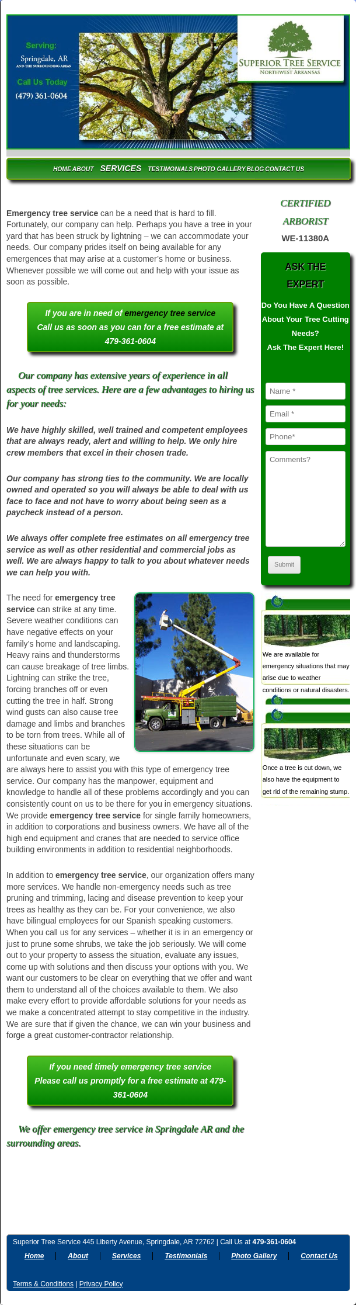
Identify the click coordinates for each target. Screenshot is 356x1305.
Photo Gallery (219, 169)
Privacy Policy (101, 1284)
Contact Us (284, 169)
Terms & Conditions (43, 1284)
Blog (255, 169)
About (83, 169)
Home (62, 169)
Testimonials (170, 169)
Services (120, 168)
